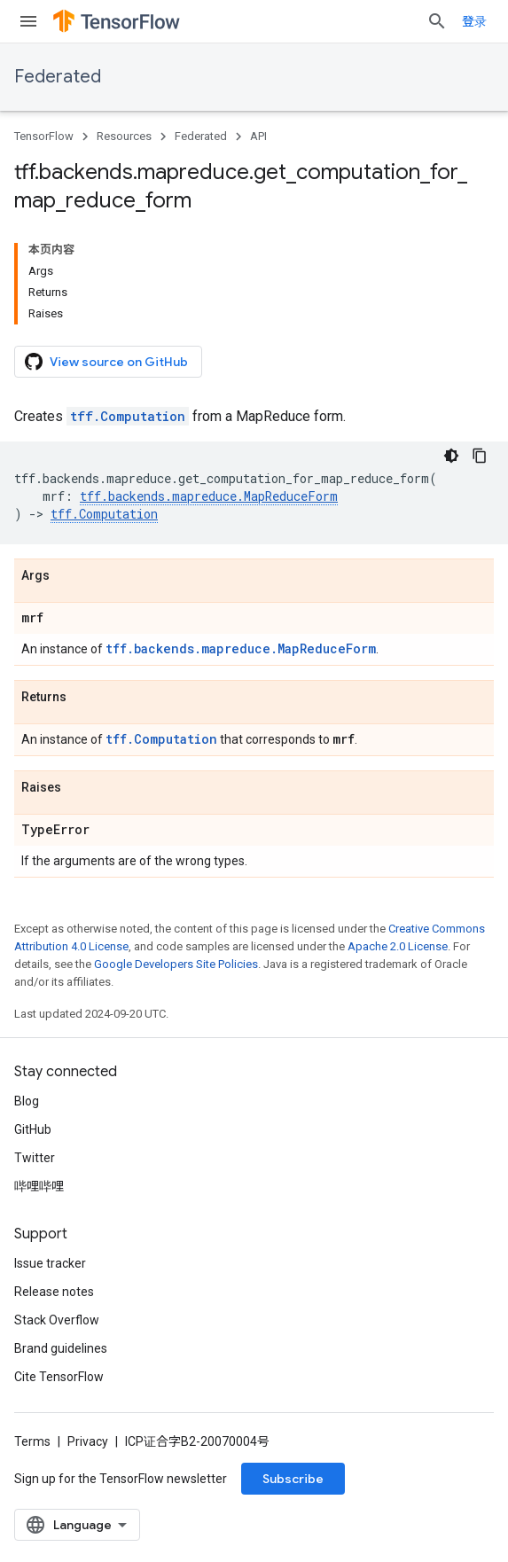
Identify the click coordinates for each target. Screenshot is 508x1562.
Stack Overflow (56, 1320)
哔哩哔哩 (39, 1186)
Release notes (54, 1292)
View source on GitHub (106, 362)
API (258, 136)
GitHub (32, 1129)
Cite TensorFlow (59, 1377)
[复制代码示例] (479, 455)
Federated (57, 77)
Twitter (34, 1158)
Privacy (87, 1441)
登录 (474, 21)
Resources (124, 136)
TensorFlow (44, 136)
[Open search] (437, 21)
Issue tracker (50, 1263)
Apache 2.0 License (398, 946)
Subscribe (293, 1479)
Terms (32, 1441)
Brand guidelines (60, 1348)
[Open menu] (28, 21)
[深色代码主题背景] (451, 455)
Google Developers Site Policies (176, 964)
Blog (26, 1101)
